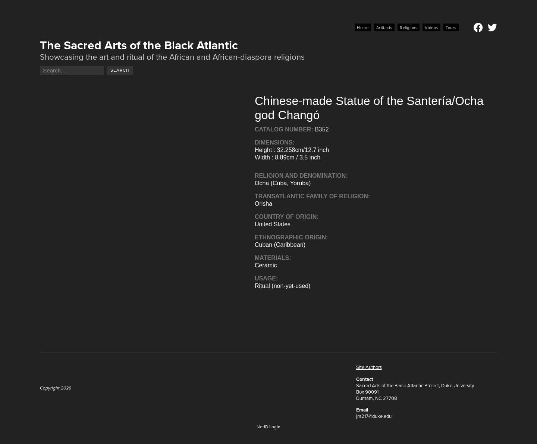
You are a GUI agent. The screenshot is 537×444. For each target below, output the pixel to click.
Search (120, 70)
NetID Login (268, 426)
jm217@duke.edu (374, 416)
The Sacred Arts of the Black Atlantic (139, 45)
